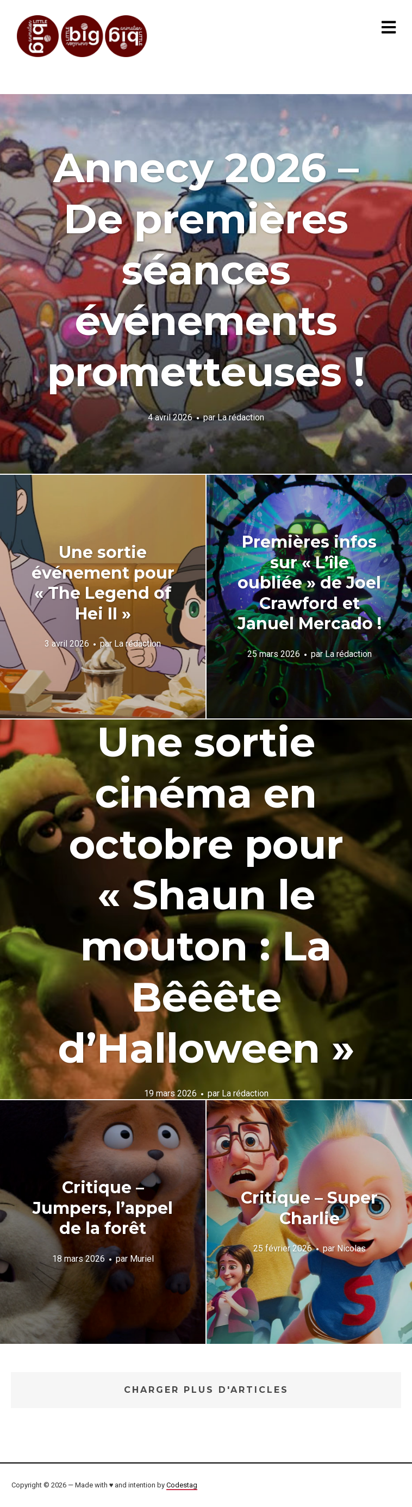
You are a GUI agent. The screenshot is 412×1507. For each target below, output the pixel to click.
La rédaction (240, 417)
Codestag (181, 1485)
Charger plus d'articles (206, 1390)
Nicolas (351, 1248)
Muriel (142, 1259)
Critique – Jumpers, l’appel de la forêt (103, 1207)
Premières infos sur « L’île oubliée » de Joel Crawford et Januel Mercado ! (310, 583)
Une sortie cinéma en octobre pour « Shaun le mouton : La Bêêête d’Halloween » (206, 895)
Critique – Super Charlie (309, 1208)
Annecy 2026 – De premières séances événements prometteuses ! (206, 269)
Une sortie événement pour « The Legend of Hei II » (103, 583)
